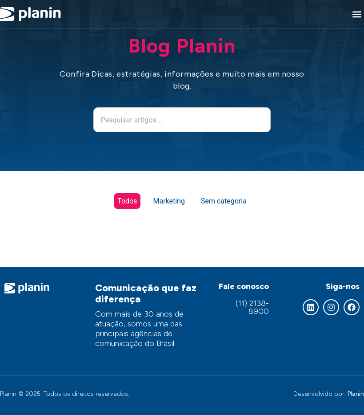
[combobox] (182, 119)
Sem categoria (224, 201)
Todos (127, 201)
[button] (356, 14)
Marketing (168, 201)
